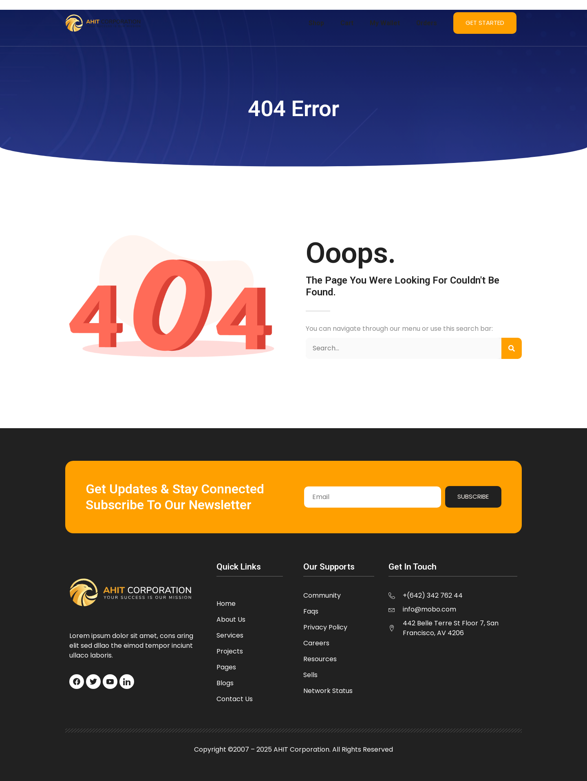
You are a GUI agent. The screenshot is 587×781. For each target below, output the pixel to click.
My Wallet (385, 23)
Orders (426, 23)
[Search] (511, 348)
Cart (346, 23)
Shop (316, 23)
